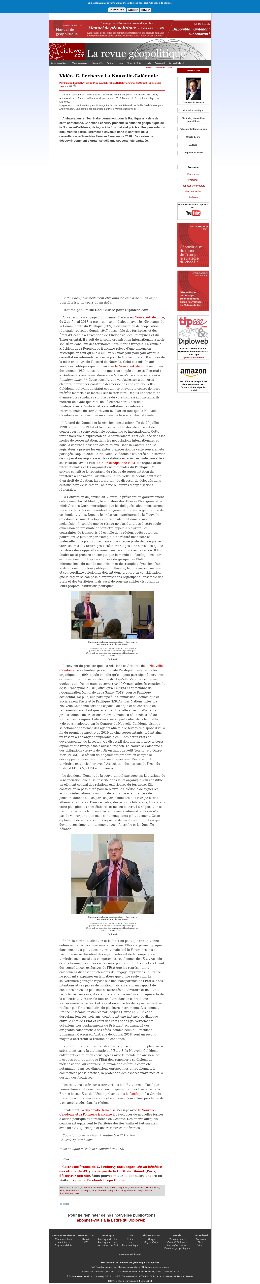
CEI (86, 1242)
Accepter (133, 10)
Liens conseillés (193, 191)
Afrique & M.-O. (134, 63)
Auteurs (193, 145)
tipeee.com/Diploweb (193, 357)
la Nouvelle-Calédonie (131, 366)
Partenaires (193, 174)
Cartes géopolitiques (59, 63)
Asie (121, 63)
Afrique (151, 1239)
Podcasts (200, 1239)
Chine (130, 1239)
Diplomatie (109, 1187)
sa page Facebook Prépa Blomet (99, 1180)
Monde (148, 63)
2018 (76, 1193)
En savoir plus (117, 9)
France (76, 1187)
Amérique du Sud (108, 1245)
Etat (62, 1190)
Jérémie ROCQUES (137, 83)
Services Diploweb (177, 63)
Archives (193, 197)
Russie (86, 1239)
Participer (193, 180)
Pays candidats (63, 1245)
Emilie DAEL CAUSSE (97, 83)
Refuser (145, 10)
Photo (200, 1242)
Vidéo (169, 67)
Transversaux (177, 1239)
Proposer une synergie (193, 185)
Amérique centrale (108, 1242)
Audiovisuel (160, 63)
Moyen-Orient (151, 1242)
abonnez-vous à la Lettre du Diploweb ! (112, 1220)
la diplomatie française (98, 1110)
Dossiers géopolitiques (177, 1248)
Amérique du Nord (108, 1239)
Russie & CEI (98, 63)
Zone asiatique (130, 1245)
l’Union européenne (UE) (116, 463)
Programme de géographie (105, 1190)
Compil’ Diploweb (177, 1242)
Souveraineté (72, 1190)
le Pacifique (134, 1093)
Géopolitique (136, 1187)
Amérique (111, 63)
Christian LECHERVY (73, 83)
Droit (156, 1187)
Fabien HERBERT (117, 83)
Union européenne (80, 63)
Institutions (63, 1242)
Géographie (122, 1187)
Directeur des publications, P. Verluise (98, 1271)
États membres (63, 1239)
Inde (130, 1242)
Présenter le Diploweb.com (193, 129)
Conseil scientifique (193, 110)
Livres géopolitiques (177, 1245)
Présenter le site (171, 1271)
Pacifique (85, 1190)
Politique (148, 1187)
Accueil (149, 67)
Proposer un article (193, 152)
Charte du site (193, 137)
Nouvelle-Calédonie (149, 317)
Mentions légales (161, 1267)
